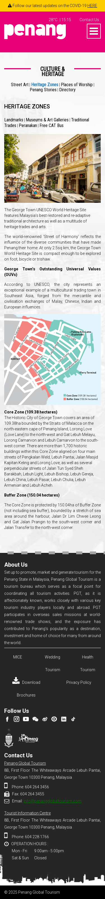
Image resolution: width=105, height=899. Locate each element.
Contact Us (89, 19)
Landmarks (13, 120)
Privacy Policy (78, 682)
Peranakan (28, 125)
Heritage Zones (44, 84)
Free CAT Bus (51, 125)
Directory (67, 89)
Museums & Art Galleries (47, 120)
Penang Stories (43, 89)
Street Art (20, 84)
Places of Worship (77, 84)
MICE (17, 657)
